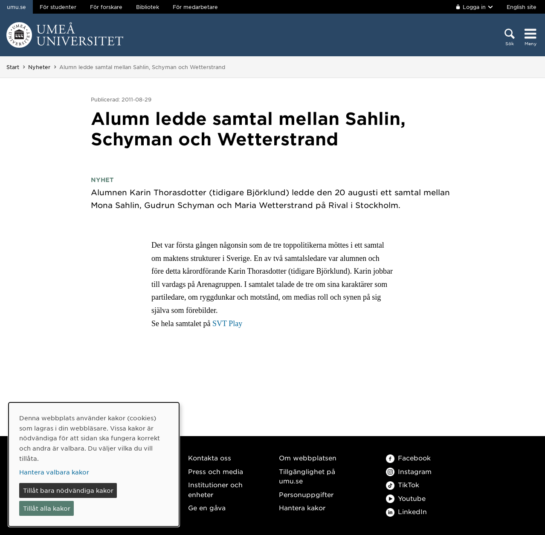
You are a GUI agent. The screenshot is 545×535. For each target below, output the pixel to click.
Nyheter (39, 67)
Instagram (409, 471)
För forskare (106, 6)
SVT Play (227, 323)
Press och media (215, 471)
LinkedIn (406, 511)
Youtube (406, 498)
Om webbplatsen (307, 458)
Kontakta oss (209, 458)
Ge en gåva (207, 507)
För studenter (58, 6)
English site (521, 6)
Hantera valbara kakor (54, 472)
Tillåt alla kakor (46, 508)
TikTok (402, 484)
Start (12, 67)
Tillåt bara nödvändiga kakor (68, 490)
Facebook (408, 458)
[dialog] (94, 464)
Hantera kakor (302, 507)
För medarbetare (195, 6)
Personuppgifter (306, 494)
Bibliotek (147, 6)
